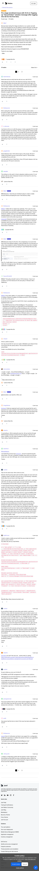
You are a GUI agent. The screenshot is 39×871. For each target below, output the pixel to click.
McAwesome (6, 108)
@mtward (3, 408)
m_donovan (6, 126)
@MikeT (3, 208)
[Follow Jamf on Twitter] (2, 795)
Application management (7, 834)
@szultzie (3, 655)
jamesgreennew (7, 698)
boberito (5, 430)
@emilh (3, 736)
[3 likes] (8, 59)
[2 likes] (7, 229)
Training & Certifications (7, 805)
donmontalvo (6, 369)
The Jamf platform (5, 827)
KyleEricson (6, 535)
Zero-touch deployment (7, 829)
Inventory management (7, 836)
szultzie (5, 469)
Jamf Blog (3, 810)
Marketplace (4, 812)
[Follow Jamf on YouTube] (7, 795)
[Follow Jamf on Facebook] (13, 795)
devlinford (5, 448)
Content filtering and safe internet (9, 851)
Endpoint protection (6, 846)
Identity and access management (9, 844)
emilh (4, 718)
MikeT (4, 23)
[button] (3, 3)
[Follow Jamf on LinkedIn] (4, 795)
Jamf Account (4, 819)
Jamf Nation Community (7, 807)
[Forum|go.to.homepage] (8, 3)
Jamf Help (3, 802)
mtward (5, 338)
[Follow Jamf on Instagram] (10, 795)
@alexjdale (4, 219)
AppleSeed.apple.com (15, 373)
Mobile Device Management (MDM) (10, 832)
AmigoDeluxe (6, 405)
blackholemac (6, 76)
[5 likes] (8, 329)
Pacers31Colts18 (7, 276)
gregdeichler (6, 151)
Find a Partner (4, 817)
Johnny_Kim (6, 753)
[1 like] (7, 181)
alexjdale (5, 171)
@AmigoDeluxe (5, 451)
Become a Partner (5, 814)
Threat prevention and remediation (9, 849)
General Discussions (7, 7)
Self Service (4, 841)
